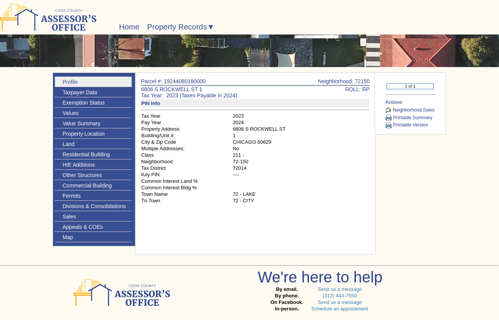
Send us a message (339, 289)
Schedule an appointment (339, 309)
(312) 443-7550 (339, 296)
